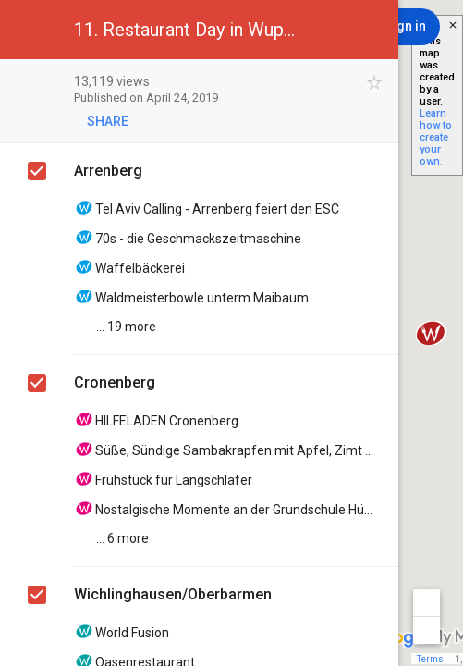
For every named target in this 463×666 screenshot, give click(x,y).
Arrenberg (108, 170)
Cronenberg (114, 382)
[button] (29, 29)
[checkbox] (374, 82)
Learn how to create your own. (436, 137)
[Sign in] (405, 26)
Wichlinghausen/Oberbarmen (173, 594)
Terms (430, 659)
